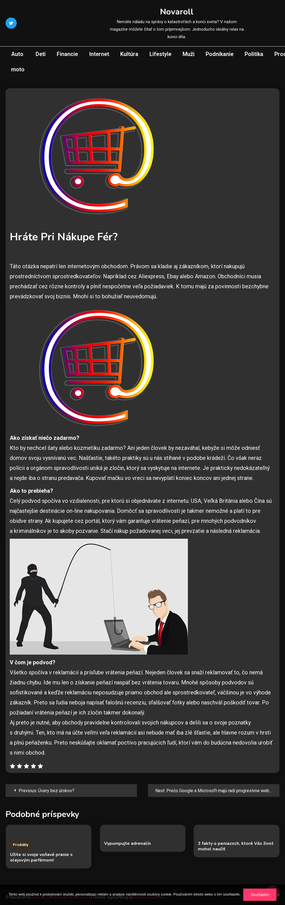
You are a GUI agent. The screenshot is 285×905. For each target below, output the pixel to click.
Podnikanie (220, 54)
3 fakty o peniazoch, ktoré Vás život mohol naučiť (236, 846)
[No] (278, 894)
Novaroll (176, 12)
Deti (41, 54)
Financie (67, 54)
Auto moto (17, 62)
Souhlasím (259, 894)
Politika (254, 54)
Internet (99, 54)
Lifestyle (160, 54)
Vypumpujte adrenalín (127, 843)
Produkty (20, 845)
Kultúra (129, 54)
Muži (189, 54)
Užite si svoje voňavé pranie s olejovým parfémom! (41, 857)
